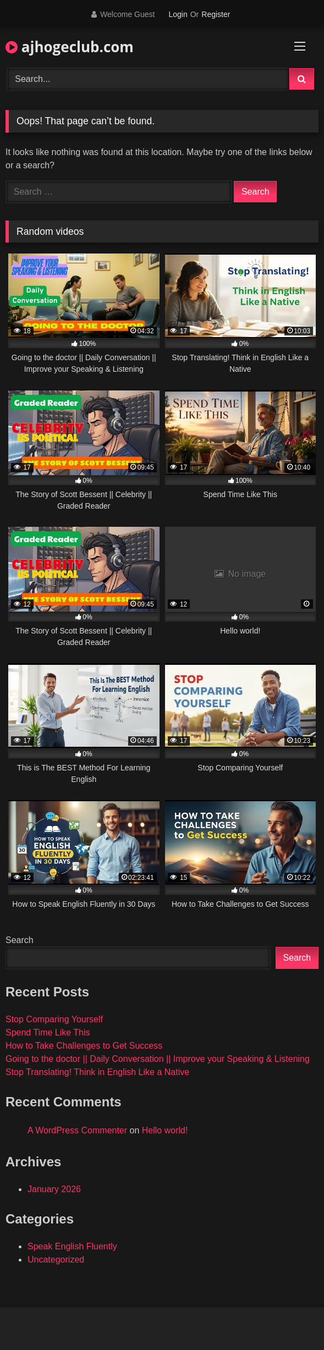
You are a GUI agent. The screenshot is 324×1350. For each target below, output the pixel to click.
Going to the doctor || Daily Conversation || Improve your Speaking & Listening (158, 1059)
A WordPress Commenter (77, 1130)
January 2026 (54, 1189)
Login (177, 14)
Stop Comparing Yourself (54, 1019)
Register (215, 14)
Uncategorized (56, 1259)
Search (20, 940)
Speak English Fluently (72, 1246)
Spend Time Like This (48, 1032)
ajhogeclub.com (70, 47)
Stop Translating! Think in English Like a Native (97, 1072)
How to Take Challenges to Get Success (84, 1045)
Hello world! (165, 1130)
